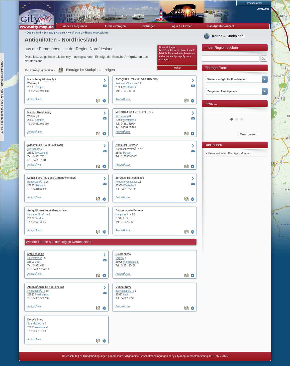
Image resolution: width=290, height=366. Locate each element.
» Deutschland (33, 32)
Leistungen (148, 26)
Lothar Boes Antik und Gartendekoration (51, 177)
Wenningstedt (131, 261)
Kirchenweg (122, 116)
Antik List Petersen (127, 145)
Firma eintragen (115, 26)
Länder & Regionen (74, 26)
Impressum (116, 355)
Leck (126, 218)
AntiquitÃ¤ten (34, 99)
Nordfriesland (75, 32)
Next (261, 111)
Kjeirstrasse (33, 149)
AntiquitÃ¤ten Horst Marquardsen (47, 210)
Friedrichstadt (42, 294)
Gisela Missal (123, 254)
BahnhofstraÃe (125, 290)
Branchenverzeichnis (97, 32)
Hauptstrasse (34, 258)
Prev (212, 111)
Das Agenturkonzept (221, 26)
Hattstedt (40, 185)
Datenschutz (69, 355)
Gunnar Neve (123, 286)
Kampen (39, 87)
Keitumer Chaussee (127, 83)
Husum (127, 152)
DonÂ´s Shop (35, 319)
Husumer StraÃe (37, 214)
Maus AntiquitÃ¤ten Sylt (41, 79)
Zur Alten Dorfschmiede (130, 177)
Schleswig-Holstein (54, 32)
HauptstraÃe (124, 214)
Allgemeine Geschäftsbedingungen (146, 355)
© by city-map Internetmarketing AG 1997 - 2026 (198, 355)
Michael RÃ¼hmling (39, 112)
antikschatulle (35, 254)
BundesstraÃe (36, 181)
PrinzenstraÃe (36, 290)
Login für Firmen (181, 26)
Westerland (129, 87)
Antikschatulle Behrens (129, 210)
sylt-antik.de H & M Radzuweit (45, 145)
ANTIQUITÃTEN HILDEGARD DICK (137, 79)
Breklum (39, 218)
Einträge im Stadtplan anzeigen (90, 70)
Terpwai (120, 258)
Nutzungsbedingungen (93, 355)
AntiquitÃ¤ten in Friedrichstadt (45, 286)
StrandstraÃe (35, 323)
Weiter (177, 67)
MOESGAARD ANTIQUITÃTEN (134, 112)
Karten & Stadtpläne (227, 36)
